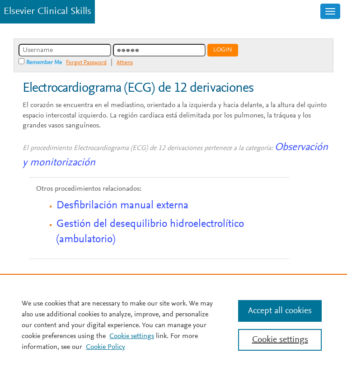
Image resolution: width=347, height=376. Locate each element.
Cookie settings (131, 336)
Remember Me (44, 63)
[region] (173, 325)
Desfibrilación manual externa (122, 205)
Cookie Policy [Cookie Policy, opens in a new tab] (105, 347)
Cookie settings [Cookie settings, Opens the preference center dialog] (280, 339)
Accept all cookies (280, 310)
